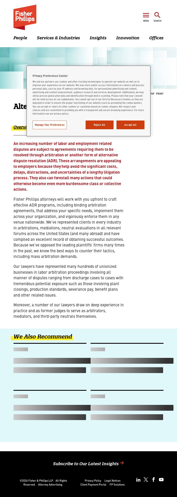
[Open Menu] (146, 17)
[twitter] (146, 479)
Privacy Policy (93, 480)
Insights (98, 38)
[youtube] (161, 479)
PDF (152, 93)
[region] (88, 100)
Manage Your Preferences (49, 124)
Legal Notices (112, 480)
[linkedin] (138, 479)
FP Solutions (117, 484)
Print (160, 93)
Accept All (130, 124)
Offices (156, 38)
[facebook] (153, 479)
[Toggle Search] (157, 17)
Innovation (127, 38)
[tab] (26, 129)
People (20, 38)
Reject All (99, 124)
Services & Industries (58, 38)
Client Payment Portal (93, 484)
